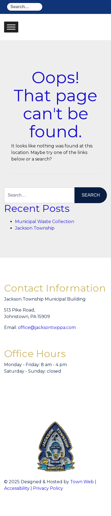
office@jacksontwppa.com (47, 327)
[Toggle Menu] (11, 26)
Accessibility (16, 488)
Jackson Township (35, 228)
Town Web (82, 481)
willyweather (72, 394)
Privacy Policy (48, 488)
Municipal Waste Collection (44, 221)
